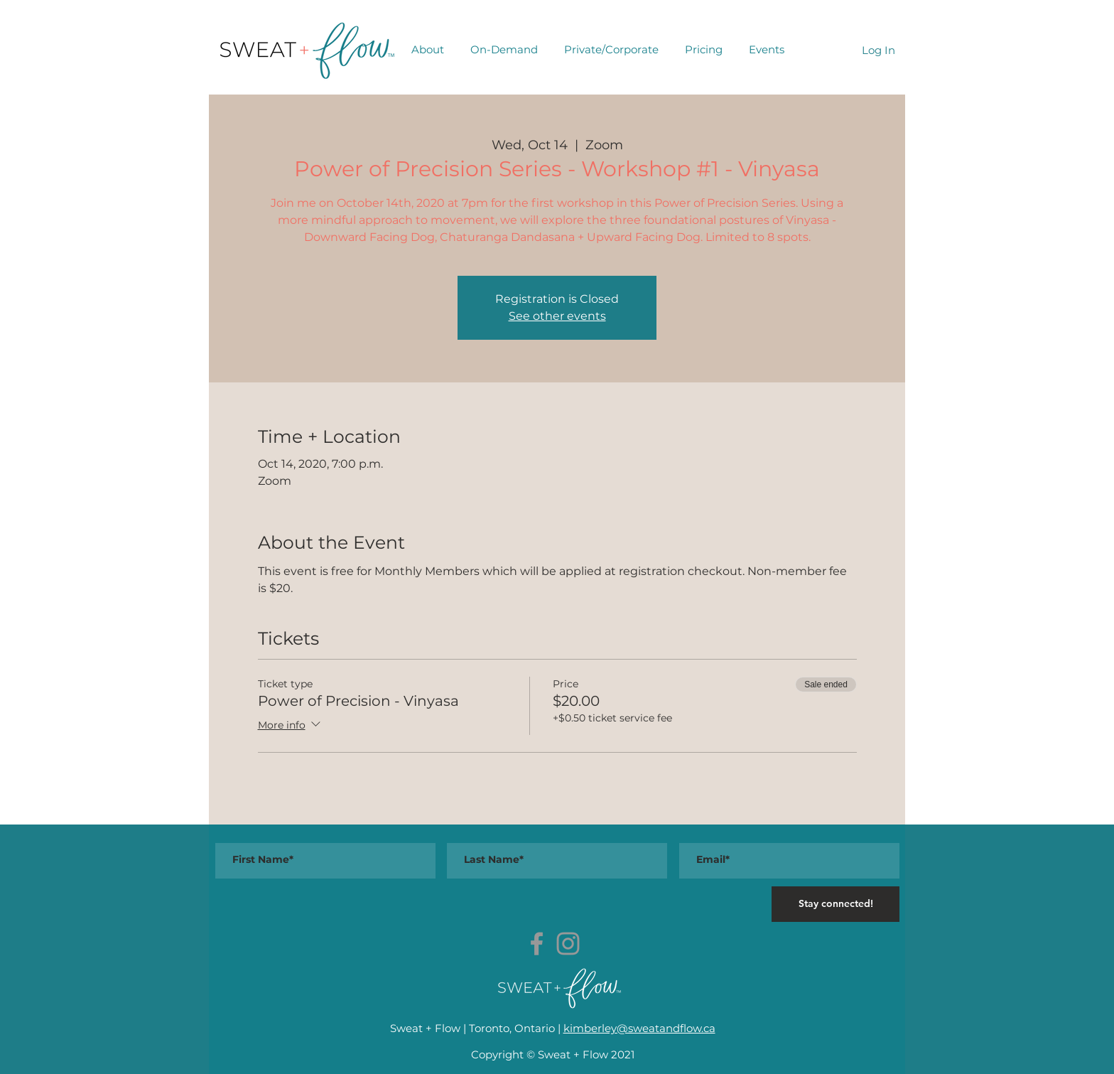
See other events (557, 316)
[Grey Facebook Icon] (536, 943)
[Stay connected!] (835, 904)
